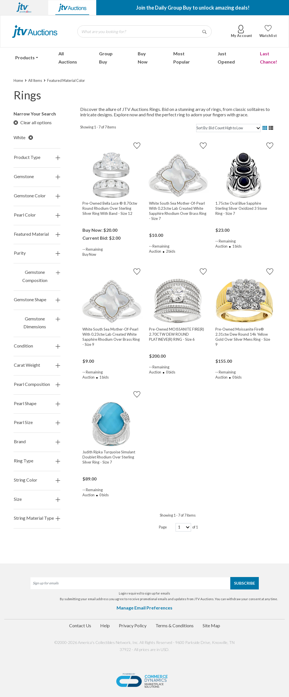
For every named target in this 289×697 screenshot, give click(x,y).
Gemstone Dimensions (41, 323)
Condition (37, 346)
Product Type (37, 157)
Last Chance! (268, 57)
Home (18, 80)
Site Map (211, 625)
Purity (37, 253)
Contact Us (80, 625)
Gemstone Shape (37, 300)
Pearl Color (37, 215)
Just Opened (226, 57)
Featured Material (37, 234)
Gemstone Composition (41, 276)
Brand (37, 442)
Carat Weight (37, 365)
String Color (37, 480)
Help (105, 625)
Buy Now (143, 57)
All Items (35, 80)
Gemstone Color (37, 196)
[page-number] (183, 527)
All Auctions (67, 57)
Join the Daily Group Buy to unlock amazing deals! (192, 8)
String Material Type (37, 518)
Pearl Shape (37, 403)
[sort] (228, 128)
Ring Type (37, 461)
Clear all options (33, 122)
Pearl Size (37, 422)
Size (37, 499)
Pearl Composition (37, 384)
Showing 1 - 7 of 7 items (98, 127)
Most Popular (181, 57)
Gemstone (37, 176)
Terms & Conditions (175, 625)
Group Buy (106, 57)
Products (25, 57)
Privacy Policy (132, 625)
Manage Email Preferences (144, 607)
